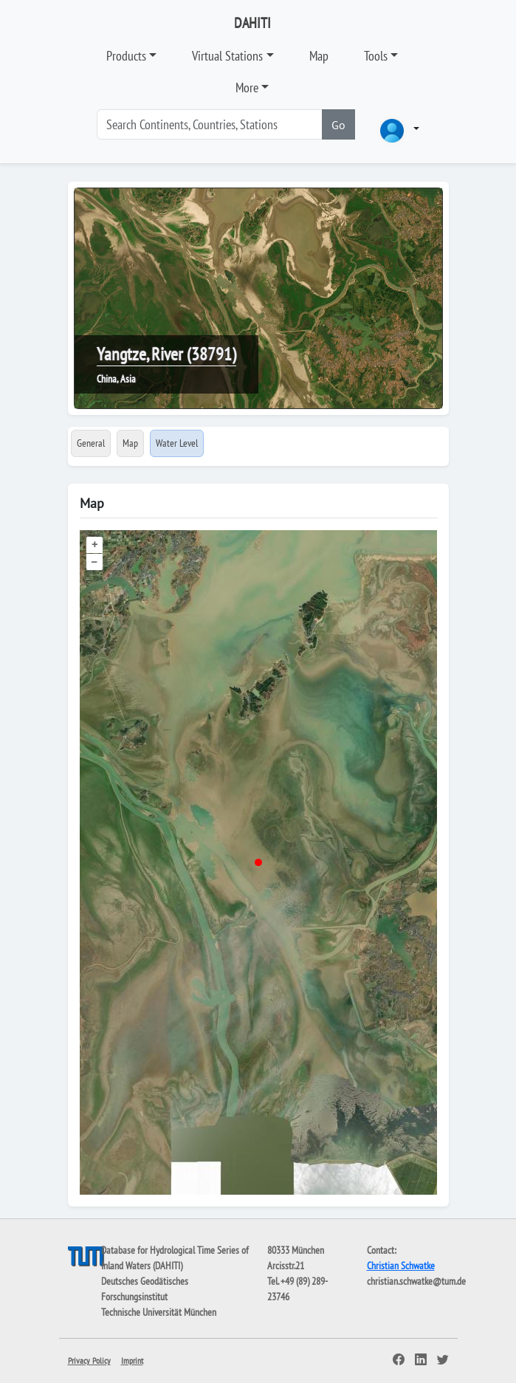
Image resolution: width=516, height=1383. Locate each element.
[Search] (210, 124)
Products (126, 55)
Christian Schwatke (401, 1265)
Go (338, 124)
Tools (376, 55)
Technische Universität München (158, 1312)
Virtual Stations (227, 55)
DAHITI (252, 22)
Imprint (132, 1360)
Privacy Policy (89, 1360)
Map (318, 55)
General (91, 443)
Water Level (177, 443)
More (246, 87)
